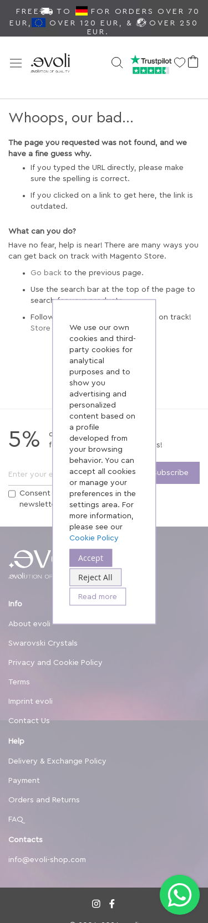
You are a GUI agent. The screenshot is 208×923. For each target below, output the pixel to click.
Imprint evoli (30, 701)
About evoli (29, 624)
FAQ (15, 819)
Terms (19, 682)
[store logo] (64, 63)
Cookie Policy (94, 538)
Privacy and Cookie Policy (55, 663)
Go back (46, 273)
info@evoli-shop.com (47, 860)
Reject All (95, 576)
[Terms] (12, 493)
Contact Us (29, 721)
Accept (90, 557)
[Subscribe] (170, 473)
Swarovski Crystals (43, 643)
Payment (24, 781)
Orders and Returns (44, 800)
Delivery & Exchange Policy (57, 761)
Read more (97, 596)
